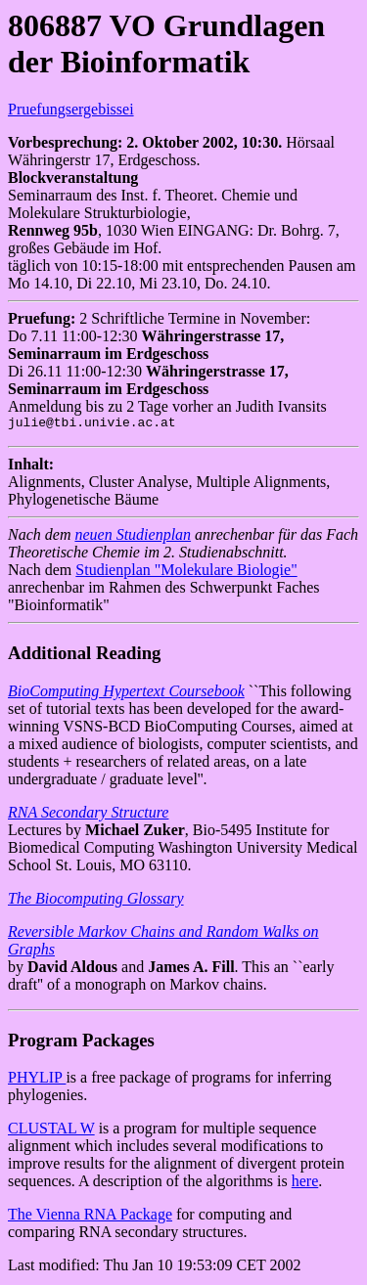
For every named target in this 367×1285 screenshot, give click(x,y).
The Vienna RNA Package (90, 1217)
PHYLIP (37, 1080)
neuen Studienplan (132, 537)
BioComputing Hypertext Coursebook (126, 694)
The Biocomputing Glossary (96, 901)
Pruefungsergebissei (71, 109)
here (305, 1183)
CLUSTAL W (51, 1131)
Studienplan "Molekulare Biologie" (186, 572)
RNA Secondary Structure (88, 815)
